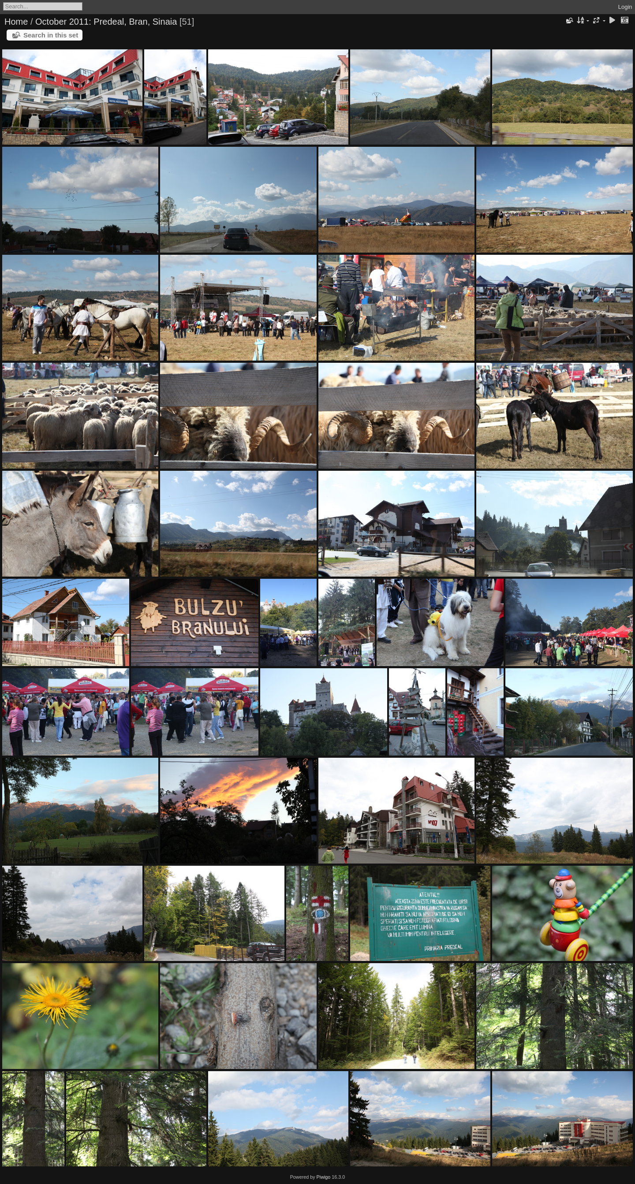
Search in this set (50, 35)
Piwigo (324, 1177)
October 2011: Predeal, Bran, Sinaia (106, 21)
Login (625, 7)
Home (16, 21)
